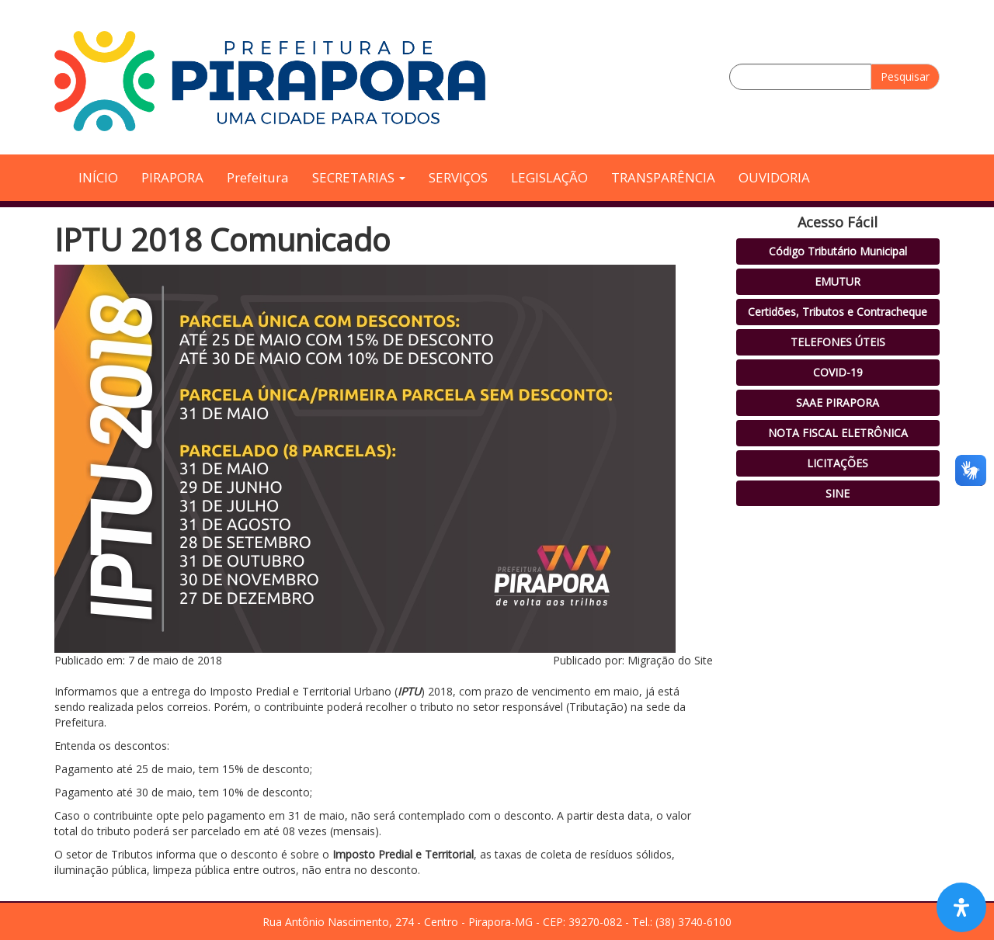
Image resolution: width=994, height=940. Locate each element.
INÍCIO (98, 177)
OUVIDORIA (774, 177)
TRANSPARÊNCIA (663, 177)
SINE (837, 493)
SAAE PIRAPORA (837, 402)
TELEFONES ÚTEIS (838, 342)
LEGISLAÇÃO (549, 177)
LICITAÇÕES (837, 463)
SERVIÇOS (458, 177)
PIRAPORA (172, 177)
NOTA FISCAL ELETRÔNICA (838, 432)
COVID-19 (838, 372)
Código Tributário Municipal (838, 251)
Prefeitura (258, 177)
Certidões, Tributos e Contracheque (837, 311)
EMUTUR (837, 281)
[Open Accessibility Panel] (961, 907)
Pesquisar (905, 76)
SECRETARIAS (358, 177)
